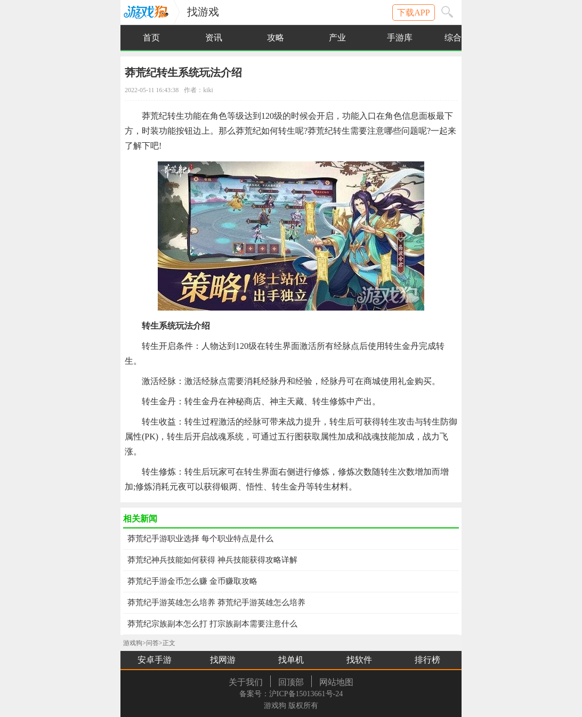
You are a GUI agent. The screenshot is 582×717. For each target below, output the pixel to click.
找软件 (359, 659)
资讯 (213, 37)
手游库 (400, 37)
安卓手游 (155, 659)
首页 (151, 37)
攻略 (275, 37)
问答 (152, 643)
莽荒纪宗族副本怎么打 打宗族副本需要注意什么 (212, 624)
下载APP (413, 12)
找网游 (223, 659)
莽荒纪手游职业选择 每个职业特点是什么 (200, 538)
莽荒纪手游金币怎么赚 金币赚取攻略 (192, 581)
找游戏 (203, 12)
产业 (337, 37)
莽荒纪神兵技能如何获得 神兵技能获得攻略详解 (212, 560)
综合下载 (461, 37)
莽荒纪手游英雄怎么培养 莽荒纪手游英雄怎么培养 (216, 602)
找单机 (291, 659)
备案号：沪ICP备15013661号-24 (291, 694)
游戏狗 (148, 14)
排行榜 (427, 659)
